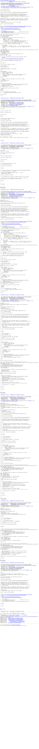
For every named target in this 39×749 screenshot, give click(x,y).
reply (8, 117)
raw (31, 8)
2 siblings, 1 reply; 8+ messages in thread (9, 126)
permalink (28, 8)
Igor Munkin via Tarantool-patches (15, 125)
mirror (21, 1)
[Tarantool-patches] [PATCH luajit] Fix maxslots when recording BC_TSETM (22, 120)
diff (1, 41)
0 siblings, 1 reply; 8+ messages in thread (9, 358)
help (15, 1)
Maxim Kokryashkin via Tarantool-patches (16, 124)
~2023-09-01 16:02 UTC (16, 733)
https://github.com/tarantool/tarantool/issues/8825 (11, 34)
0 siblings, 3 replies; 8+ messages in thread (10, 7)
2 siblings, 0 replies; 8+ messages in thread (10, 680)
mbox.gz (17, 735)
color (18, 1)
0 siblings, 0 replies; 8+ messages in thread (10, 176)
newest (23, 733)
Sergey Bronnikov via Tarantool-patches (16, 5)
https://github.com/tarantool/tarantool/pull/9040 (15, 32)
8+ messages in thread (19, 117)
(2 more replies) (12, 6)
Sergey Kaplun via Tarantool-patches (16, 123)
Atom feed (25, 1)
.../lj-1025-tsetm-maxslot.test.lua (7, 37)
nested (13, 117)
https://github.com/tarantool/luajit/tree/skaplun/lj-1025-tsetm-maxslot (17, 31)
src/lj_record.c (4, 36)
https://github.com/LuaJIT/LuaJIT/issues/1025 (10, 33)
